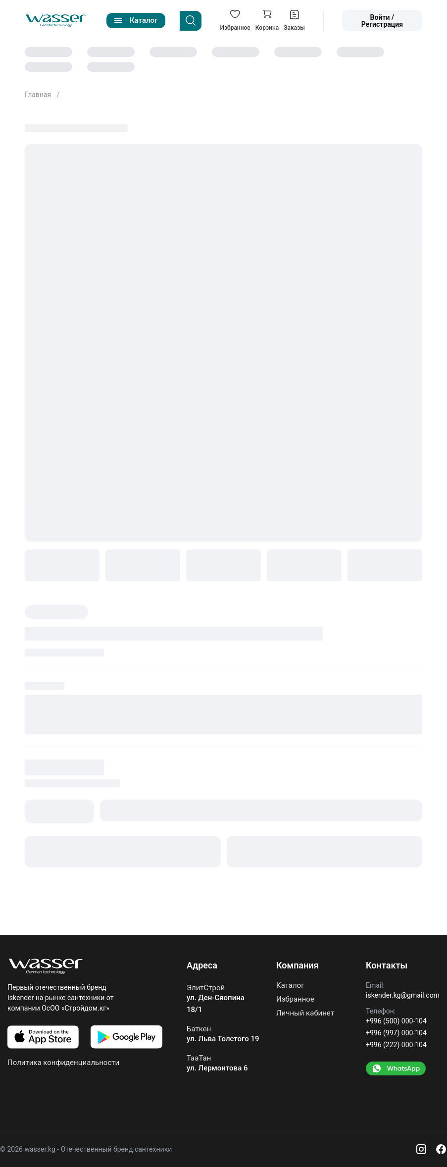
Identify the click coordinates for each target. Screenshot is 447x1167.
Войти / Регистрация (382, 20)
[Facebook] (441, 1149)
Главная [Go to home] (39, 95)
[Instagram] (421, 1149)
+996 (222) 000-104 (396, 1045)
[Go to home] (56, 21)
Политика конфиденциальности (63, 1062)
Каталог (290, 985)
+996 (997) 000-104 (396, 1033)
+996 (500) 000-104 (396, 1021)
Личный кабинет (305, 1013)
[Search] (190, 21)
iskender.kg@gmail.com (403, 995)
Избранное (295, 999)
